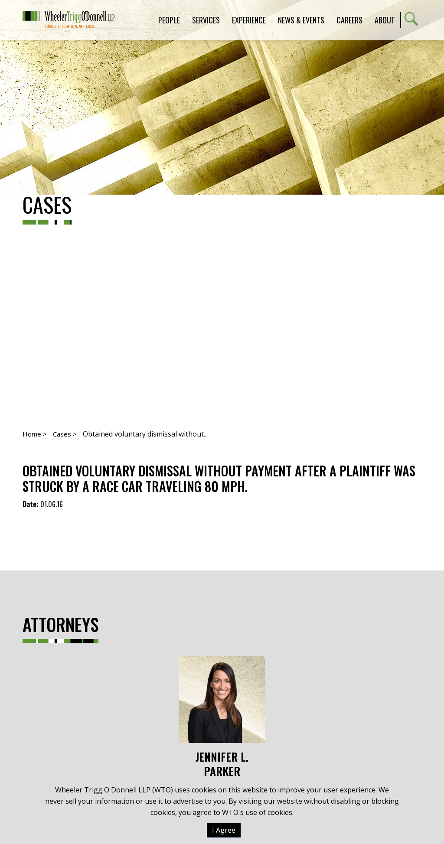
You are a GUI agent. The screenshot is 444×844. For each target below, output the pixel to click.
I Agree (223, 830)
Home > (35, 434)
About (385, 20)
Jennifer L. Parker (222, 717)
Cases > (65, 434)
